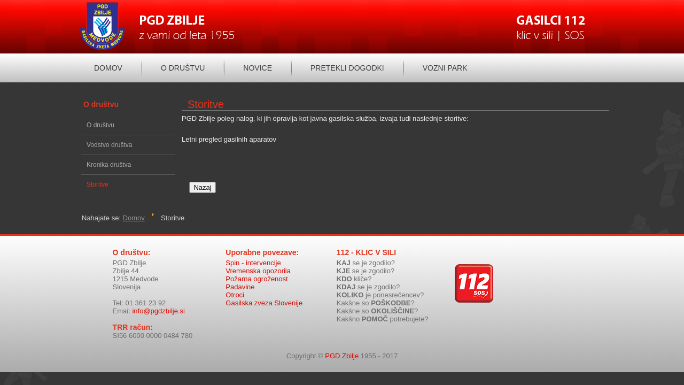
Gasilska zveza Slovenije (264, 316)
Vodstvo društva (109, 145)
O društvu (183, 68)
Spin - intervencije (253, 276)
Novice (257, 68)
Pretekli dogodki (347, 68)
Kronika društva (109, 164)
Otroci (235, 308)
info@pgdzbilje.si (158, 324)
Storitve (97, 184)
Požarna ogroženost (256, 292)
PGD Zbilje (342, 369)
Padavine (240, 300)
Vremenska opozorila (258, 284)
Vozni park (445, 68)
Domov (108, 68)
